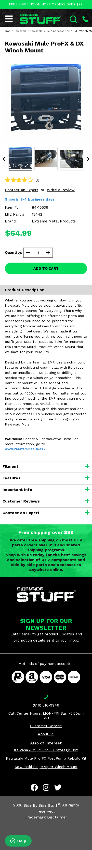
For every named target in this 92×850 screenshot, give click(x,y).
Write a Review (61, 190)
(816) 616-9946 (46, 705)
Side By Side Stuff (42, 805)
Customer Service (46, 726)
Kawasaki (20, 31)
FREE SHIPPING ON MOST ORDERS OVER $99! (46, 4)
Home (6, 31)
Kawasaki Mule (40, 31)
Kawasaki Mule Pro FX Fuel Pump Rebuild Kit (46, 758)
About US (46, 734)
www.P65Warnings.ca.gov (25, 449)
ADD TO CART (46, 268)
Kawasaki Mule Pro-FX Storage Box (46, 750)
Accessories (61, 31)
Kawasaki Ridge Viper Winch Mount (46, 767)
